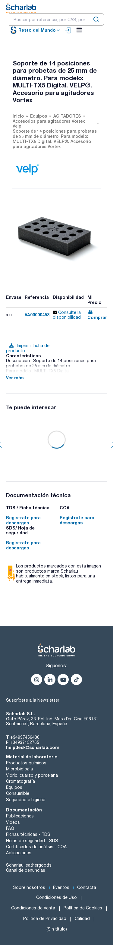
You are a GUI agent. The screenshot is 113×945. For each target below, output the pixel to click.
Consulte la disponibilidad (67, 315)
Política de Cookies (83, 907)
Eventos (61, 887)
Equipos (14, 787)
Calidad (82, 918)
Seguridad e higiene (25, 799)
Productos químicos (26, 762)
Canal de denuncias (25, 870)
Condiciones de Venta (33, 907)
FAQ (10, 828)
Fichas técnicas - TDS (28, 834)
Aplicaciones (18, 852)
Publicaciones (20, 816)
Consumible (17, 793)
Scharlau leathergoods (29, 865)
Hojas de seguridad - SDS (32, 840)
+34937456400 (24, 737)
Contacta (86, 887)
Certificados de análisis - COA (36, 846)
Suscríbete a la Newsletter (32, 700)
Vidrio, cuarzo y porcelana (32, 775)
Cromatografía (20, 781)
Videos (13, 822)
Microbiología (19, 768)
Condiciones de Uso (56, 897)
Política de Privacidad (44, 918)
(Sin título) (56, 929)
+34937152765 (24, 742)
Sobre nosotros (29, 887)
